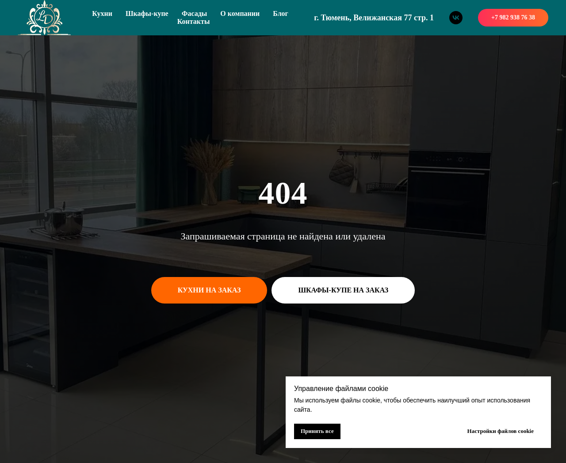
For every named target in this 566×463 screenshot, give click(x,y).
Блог (280, 13)
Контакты (193, 21)
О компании (240, 13)
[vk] (456, 17)
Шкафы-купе (147, 13)
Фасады (194, 13)
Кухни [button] (102, 13)
